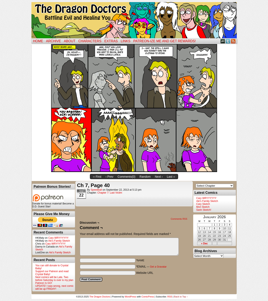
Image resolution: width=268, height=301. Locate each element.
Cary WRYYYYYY (58, 237)
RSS (233, 41)
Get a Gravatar (158, 266)
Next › (159, 176)
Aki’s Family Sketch (59, 240)
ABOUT (69, 41)
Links (125, 41)
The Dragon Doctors (99, 296)
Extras (111, 41)
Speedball (96, 189)
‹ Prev (109, 176)
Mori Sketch (203, 206)
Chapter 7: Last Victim (109, 192)
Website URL (144, 272)
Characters (89, 41)
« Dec (204, 243)
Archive (53, 41)
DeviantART (222, 41)
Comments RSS (179, 219)
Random (145, 176)
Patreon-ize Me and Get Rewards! (164, 41)
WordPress (130, 296)
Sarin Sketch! (203, 209)
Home (38, 41)
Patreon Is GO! (43, 283)
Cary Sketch (203, 204)
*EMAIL (151, 266)
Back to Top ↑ (181, 296)
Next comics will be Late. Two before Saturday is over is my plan (54, 279)
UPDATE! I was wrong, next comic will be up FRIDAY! (54, 287)
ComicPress (147, 296)
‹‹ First (97, 176)
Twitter (228, 41)
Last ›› (171, 176)
